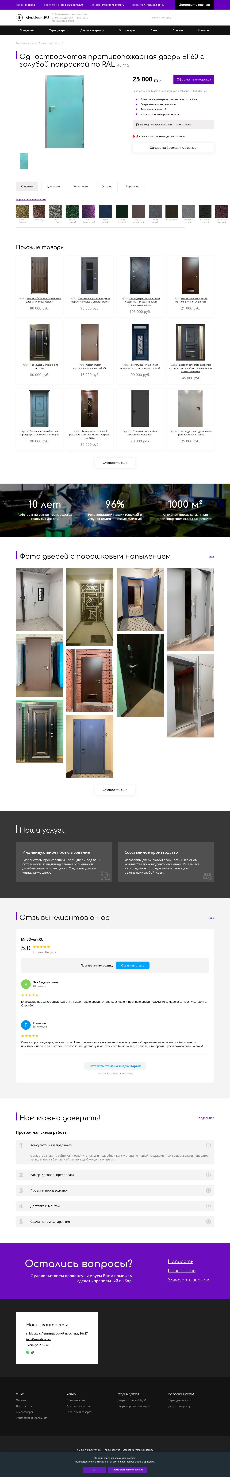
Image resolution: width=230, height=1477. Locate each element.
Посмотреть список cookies (127, 1469)
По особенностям (181, 1394)
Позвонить (181, 1270)
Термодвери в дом (180, 1400)
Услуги (72, 1394)
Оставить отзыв (132, 965)
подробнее (206, 1118)
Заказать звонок (188, 1280)
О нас (153, 30)
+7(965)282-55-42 (154, 4)
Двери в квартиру (92, 30)
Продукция (27, 30)
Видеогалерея (25, 1412)
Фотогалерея (127, 30)
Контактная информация (31, 1418)
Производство (76, 1400)
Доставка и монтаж (79, 1406)
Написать (180, 1261)
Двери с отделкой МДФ (132, 1400)
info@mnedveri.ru (113, 4)
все (211, 556)
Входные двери (128, 1394)
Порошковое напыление (31, 199)
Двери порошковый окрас (134, 1406)
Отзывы (177, 30)
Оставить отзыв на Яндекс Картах (115, 1066)
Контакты (204, 30)
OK (94, 1469)
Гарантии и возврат (79, 1412)
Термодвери (57, 30)
